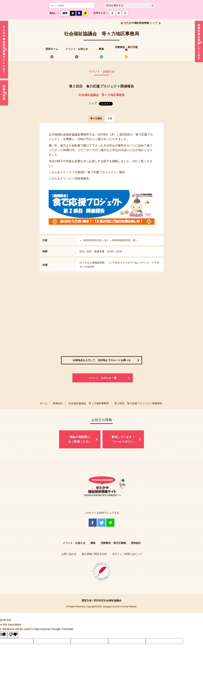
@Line (110, 523)
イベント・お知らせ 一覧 (102, 377)
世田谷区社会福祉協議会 (107, 600)
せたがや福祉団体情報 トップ (140, 22)
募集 (101, 48)
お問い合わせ (69, 553)
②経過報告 (82, 178)
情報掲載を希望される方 (199, 42)
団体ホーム (52, 48)
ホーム (43, 403)
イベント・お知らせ (76, 48)
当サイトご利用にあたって (127, 553)
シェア (92, 103)
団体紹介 (58, 403)
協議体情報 (4, 93)
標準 (65, 13)
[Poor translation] (13, 634)
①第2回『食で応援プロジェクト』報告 (100, 172)
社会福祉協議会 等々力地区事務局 (102, 94)
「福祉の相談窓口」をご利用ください (80, 439)
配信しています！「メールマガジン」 (123, 439)
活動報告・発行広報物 (126, 48)
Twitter (101, 523)
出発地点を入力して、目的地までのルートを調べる (102, 360)
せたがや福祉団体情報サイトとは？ (4, 49)
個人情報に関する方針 (94, 553)
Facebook (93, 523)
